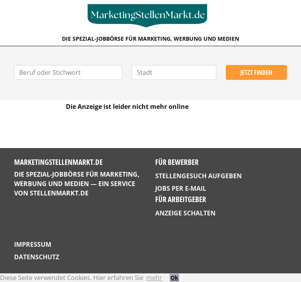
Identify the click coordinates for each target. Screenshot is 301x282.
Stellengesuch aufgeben (198, 176)
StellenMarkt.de (59, 193)
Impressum (32, 244)
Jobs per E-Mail (180, 188)
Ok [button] (174, 277)
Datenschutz (36, 257)
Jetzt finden (256, 72)
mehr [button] (154, 277)
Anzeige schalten (185, 213)
